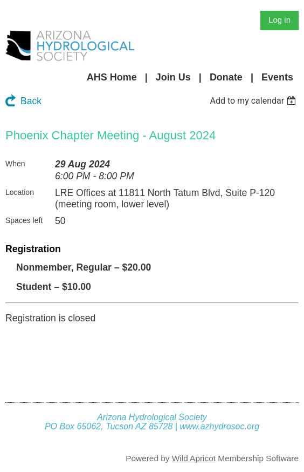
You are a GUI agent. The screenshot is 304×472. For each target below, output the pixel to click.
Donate (226, 77)
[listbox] (254, 100)
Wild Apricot (194, 458)
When (15, 163)
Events (277, 77)
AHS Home (112, 77)
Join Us (173, 77)
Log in (279, 19)
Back (31, 101)
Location (19, 192)
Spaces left (24, 220)
